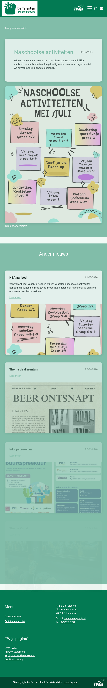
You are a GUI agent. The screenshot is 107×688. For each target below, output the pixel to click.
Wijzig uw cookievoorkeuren (20, 655)
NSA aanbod (18, 287)
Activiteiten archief (15, 621)
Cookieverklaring (14, 659)
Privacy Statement (15, 651)
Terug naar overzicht (16, 28)
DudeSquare (70, 682)
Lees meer (15, 307)
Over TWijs (11, 648)
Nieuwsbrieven (13, 616)
